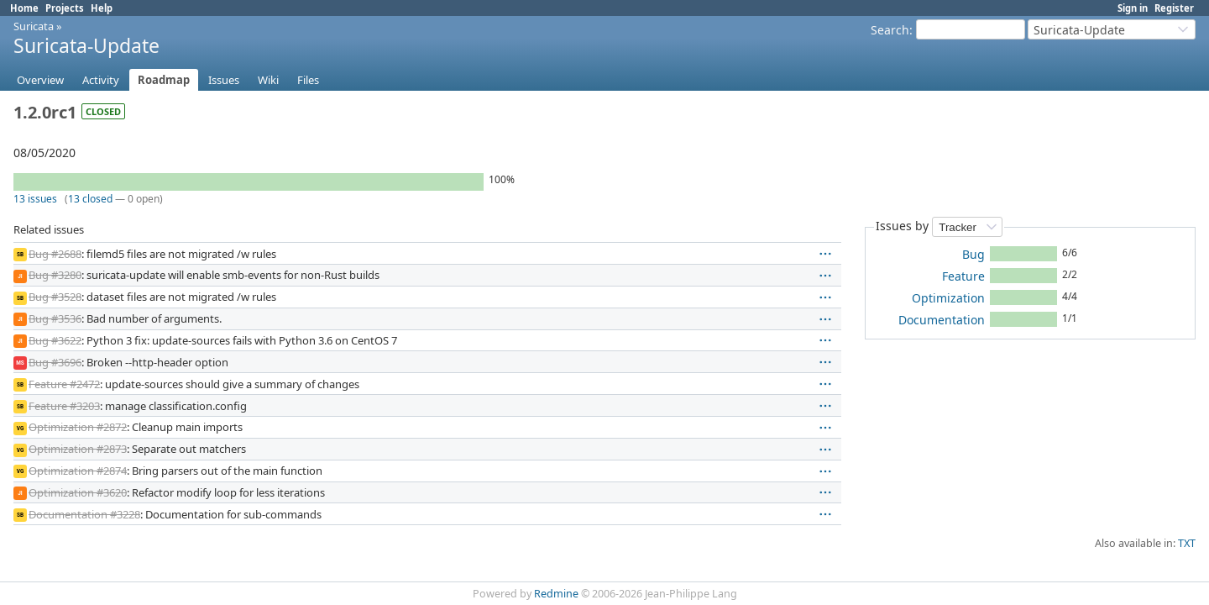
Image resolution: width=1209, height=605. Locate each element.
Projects (64, 8)
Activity (100, 79)
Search (890, 30)
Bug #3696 (55, 362)
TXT (1187, 543)
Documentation (941, 320)
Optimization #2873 (78, 448)
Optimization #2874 (78, 470)
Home (24, 8)
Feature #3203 (64, 405)
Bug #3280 (55, 274)
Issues (223, 79)
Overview (40, 79)
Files (308, 79)
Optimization (948, 298)
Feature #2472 (64, 384)
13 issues (35, 199)
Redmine (556, 594)
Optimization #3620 (78, 492)
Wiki (268, 79)
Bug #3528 (55, 296)
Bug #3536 (55, 318)
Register (1174, 8)
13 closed (90, 199)
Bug (973, 254)
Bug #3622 (55, 340)
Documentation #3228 (84, 514)
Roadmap (164, 79)
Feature (963, 276)
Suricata (33, 26)
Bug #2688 (55, 253)
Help (102, 8)
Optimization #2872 (78, 426)
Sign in (1132, 8)
